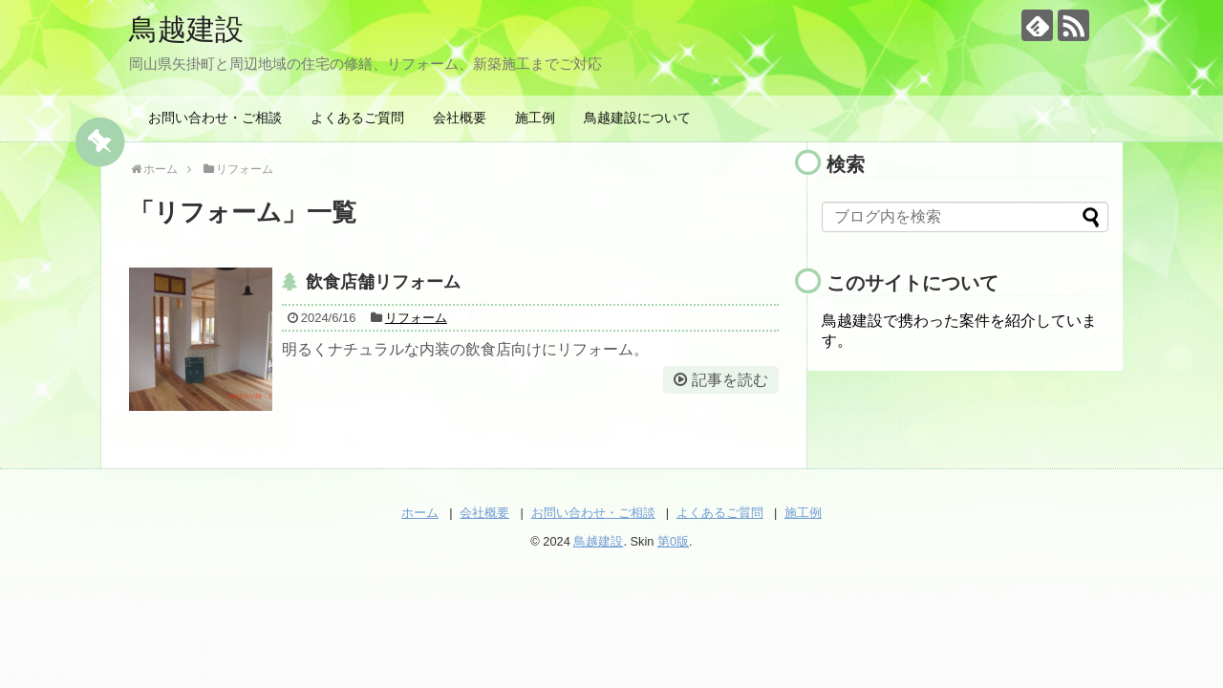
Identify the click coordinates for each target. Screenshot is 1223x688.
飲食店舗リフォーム (383, 281)
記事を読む (730, 380)
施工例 (535, 117)
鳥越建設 (186, 29)
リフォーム (416, 318)
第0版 (673, 541)
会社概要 (459, 117)
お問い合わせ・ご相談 (215, 117)
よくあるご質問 (357, 117)
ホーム (420, 512)
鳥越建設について (637, 117)
